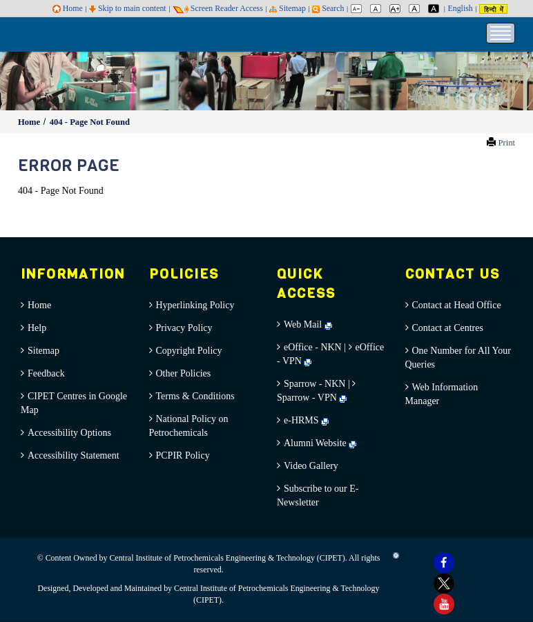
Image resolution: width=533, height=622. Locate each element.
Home (67, 8)
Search (328, 8)
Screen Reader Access (218, 8)
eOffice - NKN (313, 347)
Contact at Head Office (456, 305)
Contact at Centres (447, 328)
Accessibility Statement (73, 455)
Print (507, 143)
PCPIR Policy (183, 455)
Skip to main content (127, 8)
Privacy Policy (184, 328)
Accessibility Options (69, 433)
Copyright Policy (189, 350)
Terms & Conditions (195, 396)
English (459, 8)
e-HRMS (306, 420)
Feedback (46, 373)
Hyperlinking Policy (195, 305)
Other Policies (183, 373)
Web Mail (308, 324)
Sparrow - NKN (314, 384)
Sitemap (287, 8)
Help (37, 328)
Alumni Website (320, 443)
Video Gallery (311, 466)
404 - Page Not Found (90, 122)
